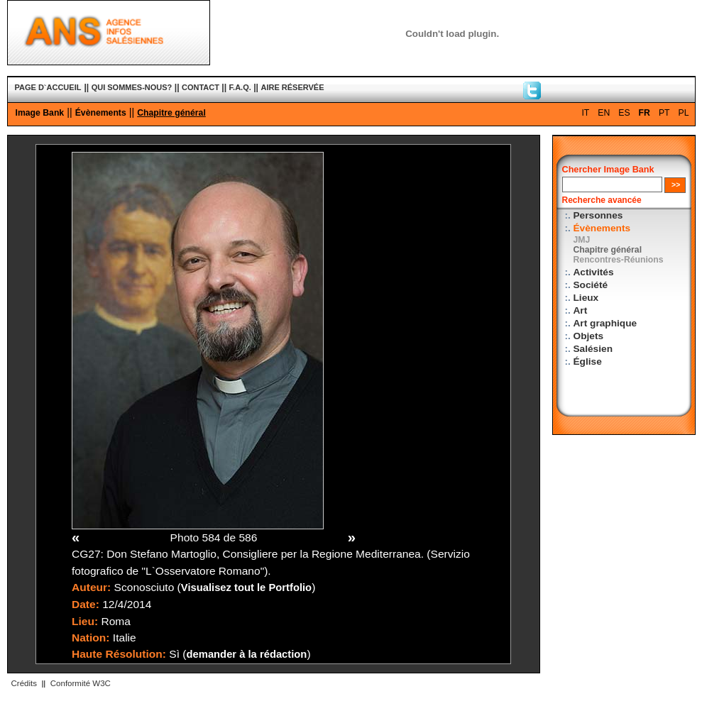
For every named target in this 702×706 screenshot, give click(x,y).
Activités (594, 272)
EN (604, 113)
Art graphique (605, 323)
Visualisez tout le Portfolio (246, 587)
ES (624, 113)
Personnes (598, 215)
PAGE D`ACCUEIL (48, 87)
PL (684, 113)
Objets (589, 336)
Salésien (593, 348)
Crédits (24, 683)
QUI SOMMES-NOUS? (132, 87)
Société (591, 285)
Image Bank (40, 113)
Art (581, 310)
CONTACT (200, 87)
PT (664, 113)
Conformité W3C (80, 683)
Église (588, 361)
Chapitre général (171, 113)
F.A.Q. (240, 87)
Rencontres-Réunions (619, 260)
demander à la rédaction (247, 654)
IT (585, 113)
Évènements (100, 113)
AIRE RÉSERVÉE (292, 87)
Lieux (586, 297)
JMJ (582, 240)
